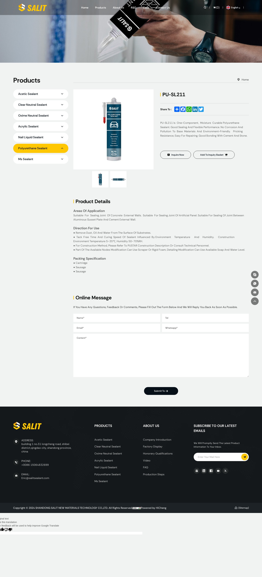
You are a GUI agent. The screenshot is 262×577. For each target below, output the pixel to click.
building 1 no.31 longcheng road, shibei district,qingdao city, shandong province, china (46, 447)
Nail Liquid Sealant (105, 467)
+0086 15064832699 (35, 465)
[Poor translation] (8, 529)
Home (84, 7)
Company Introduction (157, 439)
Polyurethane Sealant (107, 474)
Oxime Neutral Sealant (108, 453)
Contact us (163, 7)
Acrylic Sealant (103, 460)
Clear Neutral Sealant (107, 446)
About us (118, 7)
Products (100, 7)
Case (146, 7)
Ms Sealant (101, 481)
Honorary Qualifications (158, 453)
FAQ (145, 467)
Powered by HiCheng (153, 507)
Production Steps (153, 474)
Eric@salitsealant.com (35, 478)
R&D (133, 7)
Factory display (152, 446)
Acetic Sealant (103, 439)
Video (146, 460)
